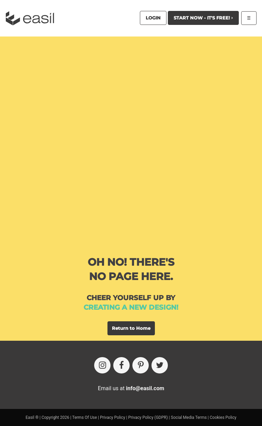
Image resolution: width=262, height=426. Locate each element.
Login (153, 17)
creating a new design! (131, 307)
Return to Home (131, 328)
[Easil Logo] (32, 18)
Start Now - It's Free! (203, 17)
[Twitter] (159, 365)
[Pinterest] (140, 365)
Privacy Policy (112, 417)
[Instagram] (102, 365)
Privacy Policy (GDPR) (148, 417)
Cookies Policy (223, 417)
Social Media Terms (189, 417)
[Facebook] (121, 365)
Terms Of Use (84, 417)
